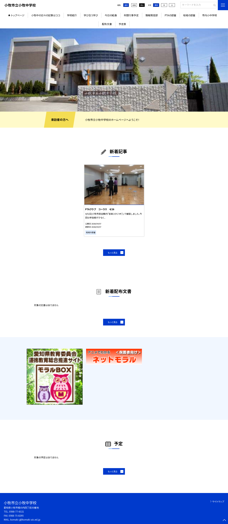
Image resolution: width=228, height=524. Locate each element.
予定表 (122, 24)
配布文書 (107, 24)
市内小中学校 (209, 15)
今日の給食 (111, 15)
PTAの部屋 (170, 15)
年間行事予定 (131, 15)
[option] (114, 70)
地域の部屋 (189, 15)
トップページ (17, 15)
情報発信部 (151, 15)
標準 (156, 5)
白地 (134, 5)
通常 (126, 5)
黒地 (142, 5)
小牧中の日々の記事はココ (45, 15)
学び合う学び (91, 15)
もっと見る (112, 252)
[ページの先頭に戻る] (224, 520)
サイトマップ (218, 501)
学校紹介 (72, 15)
